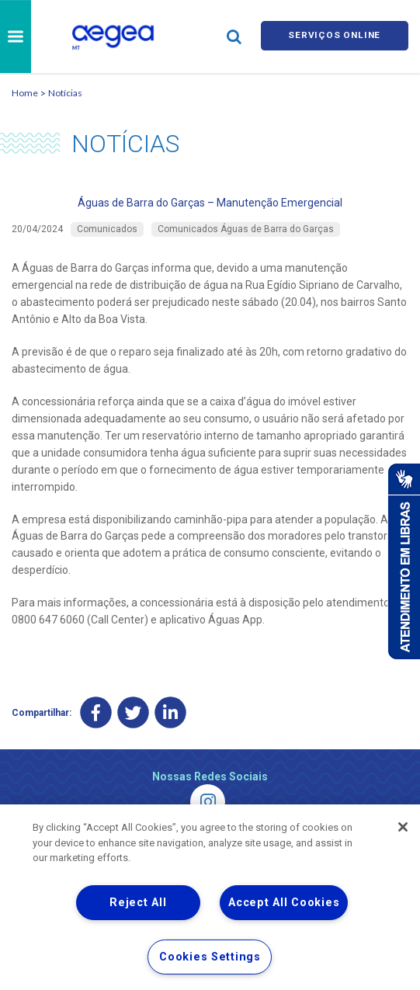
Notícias (65, 93)
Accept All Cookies (283, 902)
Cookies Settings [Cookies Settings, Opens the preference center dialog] (210, 957)
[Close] (403, 827)
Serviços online (334, 36)
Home (25, 93)
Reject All (137, 902)
